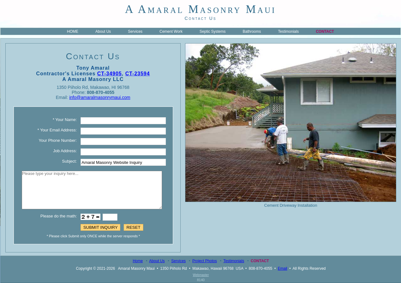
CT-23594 (137, 73)
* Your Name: (65, 119)
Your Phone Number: (58, 140)
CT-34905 (109, 73)
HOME (72, 31)
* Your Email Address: (57, 130)
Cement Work (171, 31)
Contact (325, 31)
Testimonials (288, 31)
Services (135, 31)
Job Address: (65, 150)
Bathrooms (252, 31)
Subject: (69, 161)
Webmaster (201, 275)
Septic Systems (213, 31)
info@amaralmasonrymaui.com (99, 97)
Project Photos (204, 261)
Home (138, 261)
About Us (103, 31)
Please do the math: (58, 216)
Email (282, 268)
